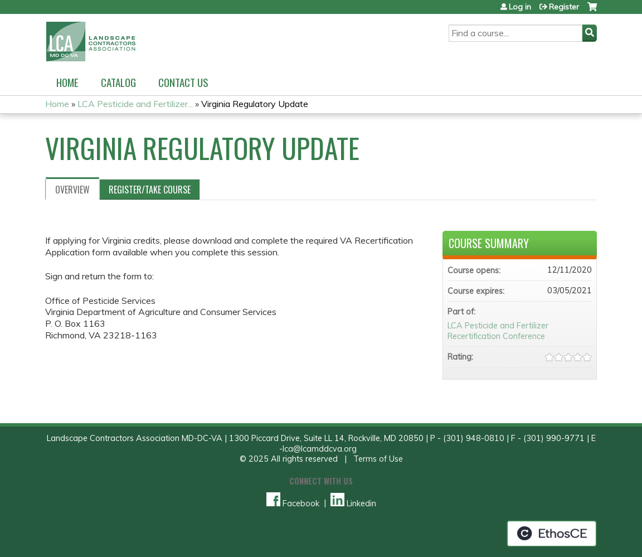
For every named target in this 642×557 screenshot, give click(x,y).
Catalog (118, 82)
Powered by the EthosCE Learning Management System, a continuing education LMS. (552, 533)
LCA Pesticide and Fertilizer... (135, 103)
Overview (72, 189)
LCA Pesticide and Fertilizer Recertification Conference (498, 331)
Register (564, 7)
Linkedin (353, 503)
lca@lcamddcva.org (320, 449)
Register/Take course (150, 189)
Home (67, 82)
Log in (520, 7)
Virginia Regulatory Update (254, 103)
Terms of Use (378, 459)
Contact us (183, 82)
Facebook (292, 503)
